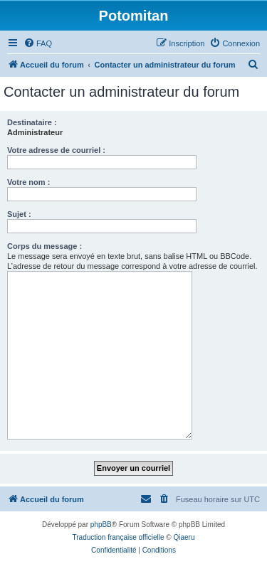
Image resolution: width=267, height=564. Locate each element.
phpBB (101, 524)
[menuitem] (37, 43)
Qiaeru (183, 537)
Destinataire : (32, 122)
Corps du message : (44, 246)
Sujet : (19, 214)
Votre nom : (28, 182)
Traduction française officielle (118, 537)
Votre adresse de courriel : (56, 150)
